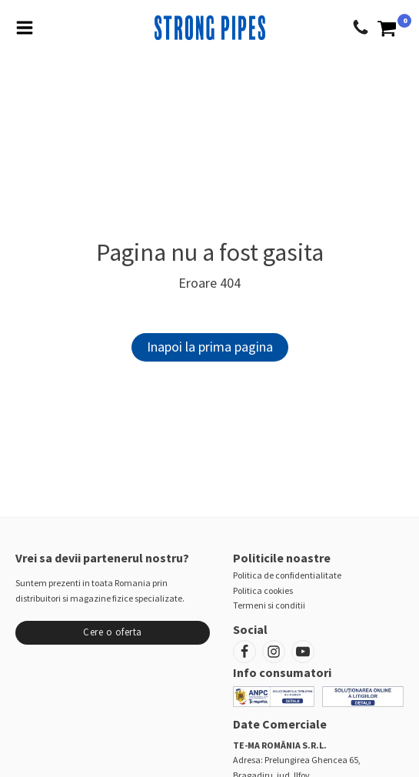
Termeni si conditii (269, 605)
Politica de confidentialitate (287, 575)
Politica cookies (263, 590)
